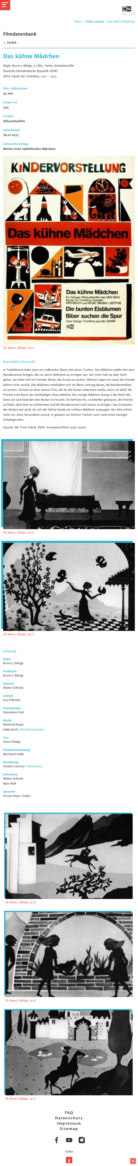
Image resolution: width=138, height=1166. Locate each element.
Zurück (9, 42)
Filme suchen (94, 21)
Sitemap (69, 1128)
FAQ (69, 1112)
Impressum (69, 1123)
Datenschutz (69, 1118)
